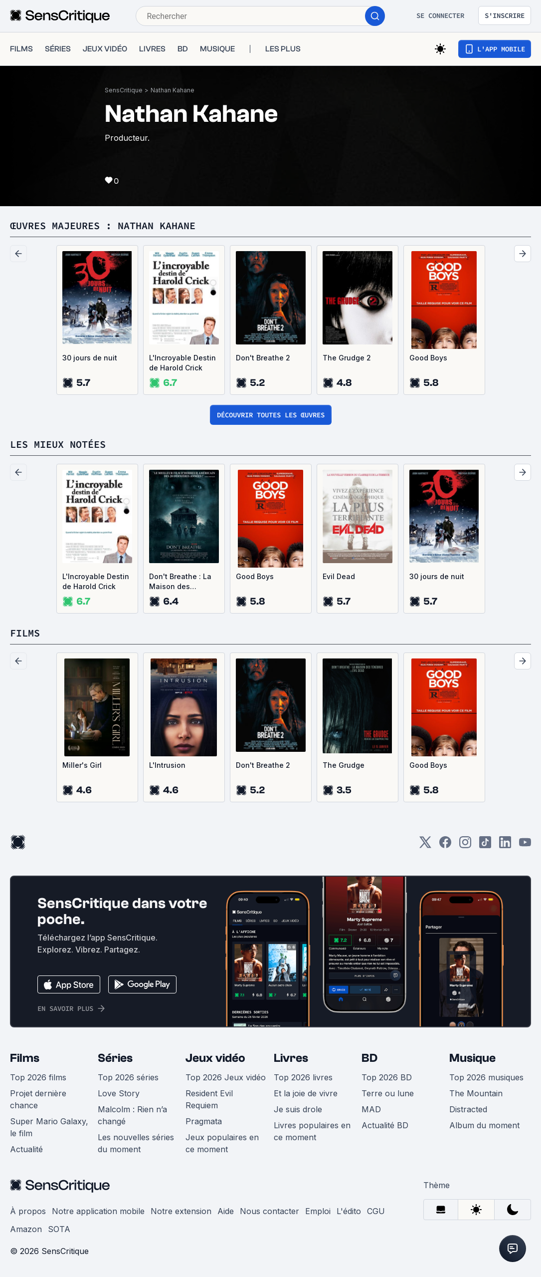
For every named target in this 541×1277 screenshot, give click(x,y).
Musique (472, 1058)
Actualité (26, 1149)
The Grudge (343, 765)
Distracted (468, 1109)
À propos (28, 1211)
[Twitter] (425, 845)
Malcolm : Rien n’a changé (132, 1115)
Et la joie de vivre (306, 1093)
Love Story (119, 1093)
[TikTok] (485, 845)
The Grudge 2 (347, 357)
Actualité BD (384, 1125)
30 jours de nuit (89, 357)
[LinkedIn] (505, 845)
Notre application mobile (98, 1211)
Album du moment (484, 1125)
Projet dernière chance (38, 1099)
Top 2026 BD (386, 1077)
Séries (115, 1058)
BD (369, 1058)
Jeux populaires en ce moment (222, 1143)
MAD (371, 1109)
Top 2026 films (38, 1077)
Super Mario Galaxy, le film (49, 1127)
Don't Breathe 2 (263, 357)
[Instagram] (465, 845)
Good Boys (428, 357)
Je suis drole (298, 1109)
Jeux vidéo (215, 1058)
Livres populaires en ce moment (312, 1131)
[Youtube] (525, 845)
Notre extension (181, 1211)
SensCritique (124, 90)
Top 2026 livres (303, 1077)
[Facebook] (445, 845)
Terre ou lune (387, 1093)
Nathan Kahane (172, 90)
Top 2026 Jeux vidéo (225, 1077)
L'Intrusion (167, 765)
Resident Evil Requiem (209, 1099)
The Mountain (476, 1093)
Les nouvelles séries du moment (136, 1143)
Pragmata (203, 1121)
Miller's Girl (82, 765)
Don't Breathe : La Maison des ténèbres (180, 582)
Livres (291, 1058)
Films (24, 1058)
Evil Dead (339, 576)
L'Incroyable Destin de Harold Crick (182, 362)
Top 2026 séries (128, 1077)
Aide (225, 1211)
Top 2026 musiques (486, 1077)
